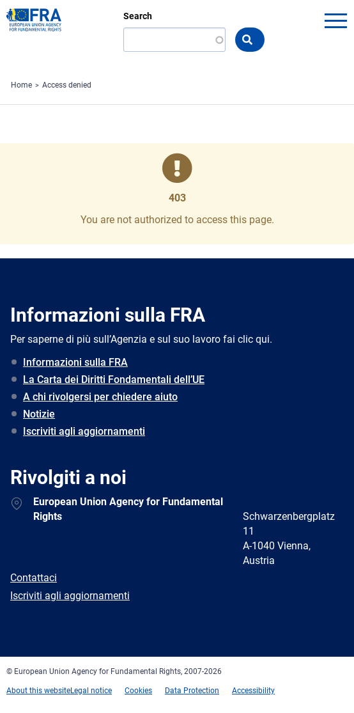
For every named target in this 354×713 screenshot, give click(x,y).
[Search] (174, 39)
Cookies (138, 690)
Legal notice (91, 690)
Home (21, 85)
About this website (38, 690)
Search (137, 16)
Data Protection (192, 690)
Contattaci (33, 578)
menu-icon (335, 20)
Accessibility (253, 690)
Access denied (66, 85)
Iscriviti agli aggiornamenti (84, 431)
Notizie (39, 414)
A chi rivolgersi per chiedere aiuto (100, 397)
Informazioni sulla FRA (75, 362)
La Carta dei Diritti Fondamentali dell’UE (113, 379)
